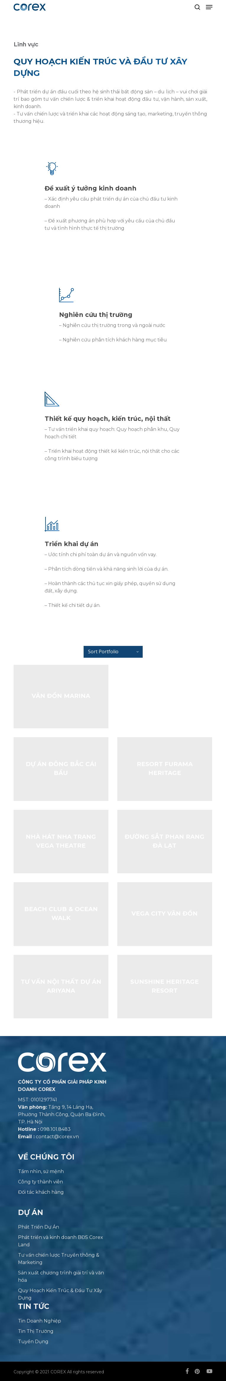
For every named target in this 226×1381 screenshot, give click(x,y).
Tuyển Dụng (33, 1341)
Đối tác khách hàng (41, 1192)
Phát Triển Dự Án (38, 1227)
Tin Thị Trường (35, 1331)
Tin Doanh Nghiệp (39, 1321)
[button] (209, 7)
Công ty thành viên (40, 1182)
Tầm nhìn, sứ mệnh (41, 1171)
